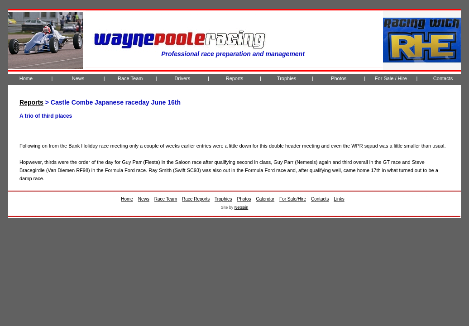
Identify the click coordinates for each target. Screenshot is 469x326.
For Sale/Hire (292, 199)
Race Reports (196, 199)
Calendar (265, 199)
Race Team (130, 78)
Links (339, 199)
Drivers (182, 78)
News (78, 78)
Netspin (241, 207)
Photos (338, 78)
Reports (235, 78)
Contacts (443, 78)
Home (26, 78)
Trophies (286, 78)
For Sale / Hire (391, 78)
